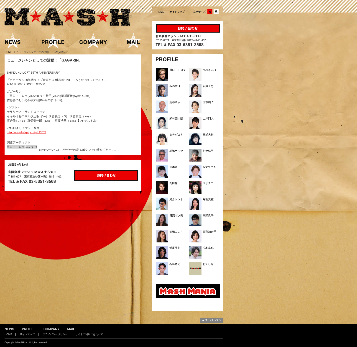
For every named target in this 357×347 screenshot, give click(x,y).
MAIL (71, 329)
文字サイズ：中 (209, 11)
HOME (9, 52)
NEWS (9, 329)
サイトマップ (27, 334)
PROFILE (29, 329)
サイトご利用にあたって (89, 334)
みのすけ (31, 147)
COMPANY (51, 329)
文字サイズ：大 (216, 11)
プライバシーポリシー (55, 334)
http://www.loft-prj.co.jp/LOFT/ (26, 132)
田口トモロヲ (16, 147)
